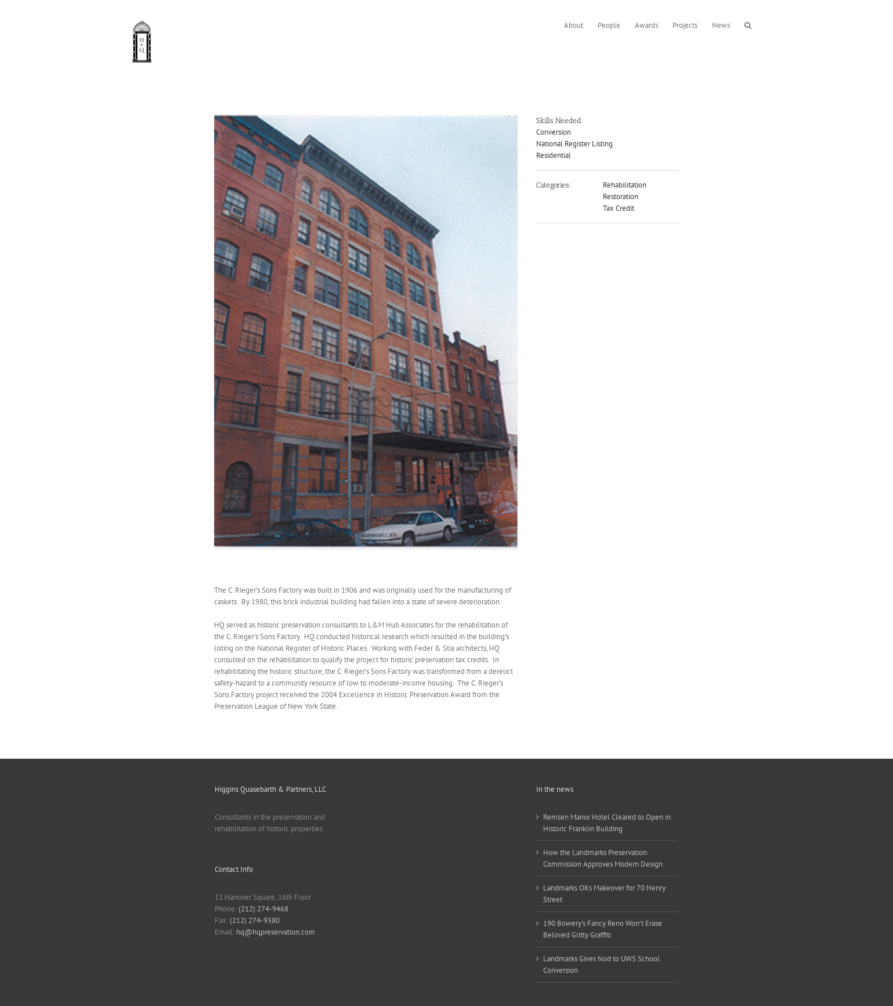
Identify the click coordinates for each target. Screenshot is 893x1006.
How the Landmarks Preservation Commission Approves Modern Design (603, 858)
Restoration (620, 196)
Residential (553, 155)
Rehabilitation (624, 185)
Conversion (553, 132)
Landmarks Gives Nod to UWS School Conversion (601, 964)
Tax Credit (618, 208)
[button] (747, 24)
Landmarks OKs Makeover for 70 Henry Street (604, 893)
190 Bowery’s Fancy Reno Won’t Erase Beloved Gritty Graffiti (602, 929)
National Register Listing (574, 144)
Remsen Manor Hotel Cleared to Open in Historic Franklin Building (607, 823)
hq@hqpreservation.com (275, 932)
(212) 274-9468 (263, 909)
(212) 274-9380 (255, 920)
